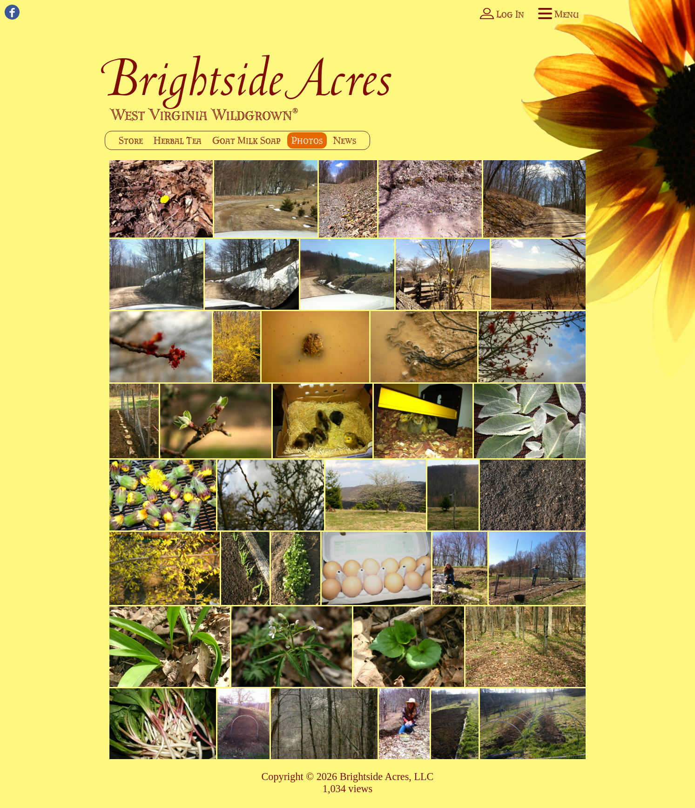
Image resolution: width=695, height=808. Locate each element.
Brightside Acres (249, 77)
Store (131, 140)
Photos (307, 140)
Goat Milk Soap (246, 140)
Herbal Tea (178, 140)
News (344, 140)
